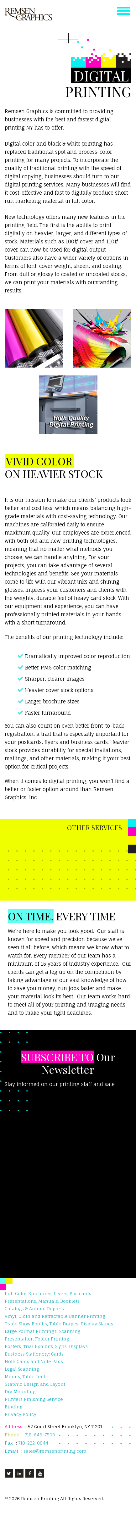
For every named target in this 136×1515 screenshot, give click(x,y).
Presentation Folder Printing (37, 1338)
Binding (13, 1406)
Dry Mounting (20, 1391)
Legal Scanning (22, 1369)
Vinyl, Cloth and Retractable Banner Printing (55, 1316)
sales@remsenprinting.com (55, 1451)
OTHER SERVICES (94, 827)
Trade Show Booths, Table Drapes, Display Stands (59, 1323)
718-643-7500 (40, 1434)
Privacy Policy (20, 1414)
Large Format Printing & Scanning (42, 1331)
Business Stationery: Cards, (35, 1354)
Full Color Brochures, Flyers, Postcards (48, 1293)
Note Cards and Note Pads (34, 1361)
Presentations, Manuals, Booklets (42, 1301)
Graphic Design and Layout (35, 1384)
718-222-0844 (34, 1443)
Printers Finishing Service (34, 1399)
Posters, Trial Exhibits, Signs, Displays (46, 1346)
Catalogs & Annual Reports (34, 1308)
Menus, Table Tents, (27, 1376)
